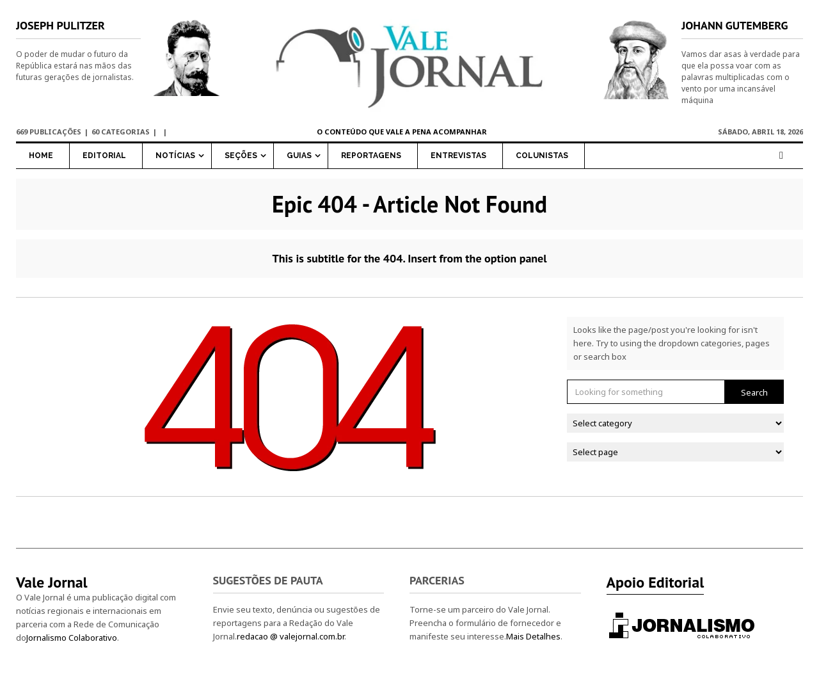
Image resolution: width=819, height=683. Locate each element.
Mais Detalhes (533, 636)
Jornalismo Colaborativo (71, 637)
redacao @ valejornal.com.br (290, 636)
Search (754, 392)
